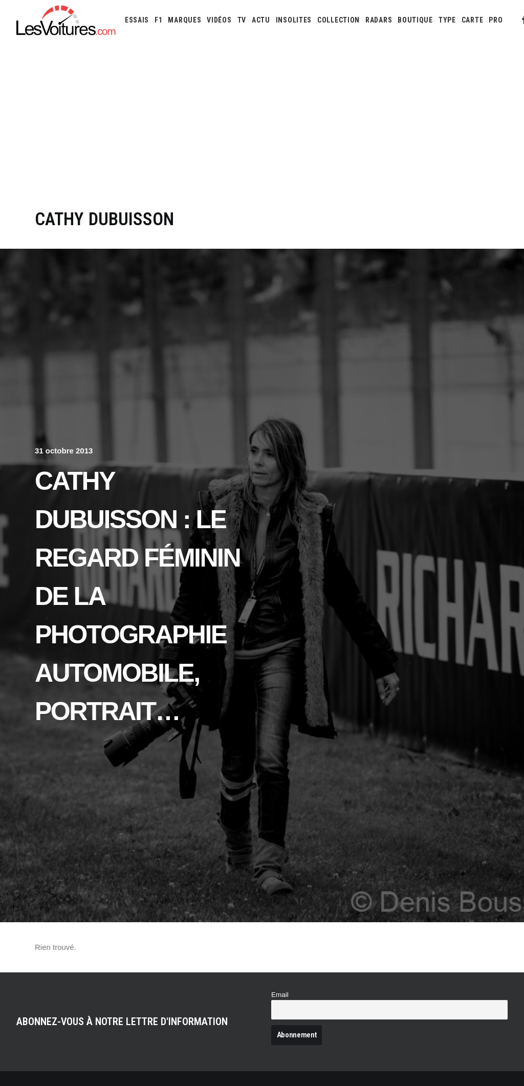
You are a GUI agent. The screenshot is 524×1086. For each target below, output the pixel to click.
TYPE (447, 20)
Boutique (415, 20)
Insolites (294, 20)
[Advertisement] (262, 132)
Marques (184, 20)
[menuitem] (137, 20)
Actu (261, 20)
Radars (378, 20)
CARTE (473, 20)
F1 (158, 20)
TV (241, 20)
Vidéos (219, 20)
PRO (496, 20)
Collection (338, 20)
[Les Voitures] (66, 20)
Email (280, 994)
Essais (137, 20)
